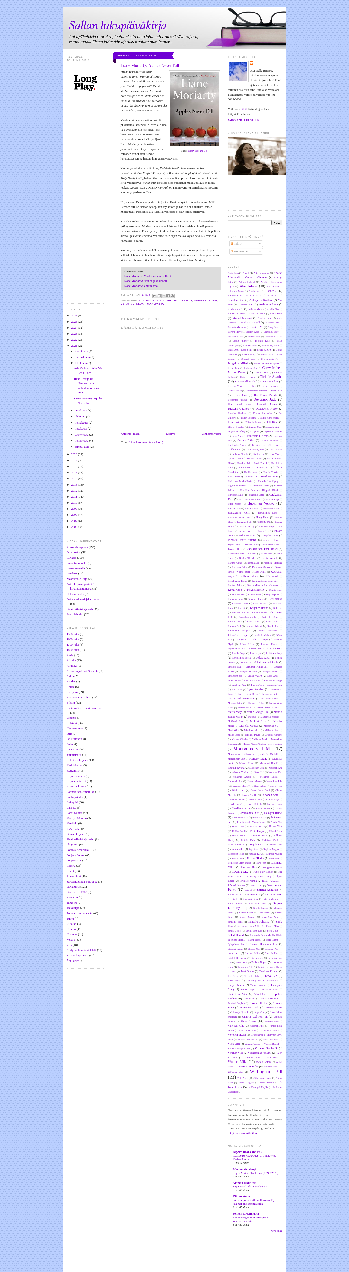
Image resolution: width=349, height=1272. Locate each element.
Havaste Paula (235, 476)
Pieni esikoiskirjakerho (80, 609)
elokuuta (80, 416)
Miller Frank (234, 735)
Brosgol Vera (248, 359)
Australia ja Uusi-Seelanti (82, 671)
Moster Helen (246, 763)
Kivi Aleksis (275, 598)
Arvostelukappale (77, 547)
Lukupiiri (72, 802)
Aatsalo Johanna (261, 273)
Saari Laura (256, 885)
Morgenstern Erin (236, 758)
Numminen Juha (274, 781)
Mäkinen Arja (275, 767)
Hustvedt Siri (234, 508)
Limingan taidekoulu (266, 662)
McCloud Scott (236, 721)
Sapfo (235, 899)
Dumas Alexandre (262, 413)
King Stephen (272, 594)
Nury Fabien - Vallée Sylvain (268, 786)
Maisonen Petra (256, 703)
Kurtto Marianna (268, 630)
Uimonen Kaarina (274, 1007)
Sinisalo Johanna (258, 921)
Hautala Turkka (270, 472)
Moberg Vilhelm (240, 739)
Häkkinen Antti (271, 508)
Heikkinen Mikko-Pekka (240, 481)
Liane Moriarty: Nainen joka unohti (145, 281)
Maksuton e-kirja (77, 579)
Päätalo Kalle (248, 840)
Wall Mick (272, 1057)
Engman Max (254, 427)
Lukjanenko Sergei (273, 680)
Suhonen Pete (272, 949)
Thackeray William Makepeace (262, 980)
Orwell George (235, 804)
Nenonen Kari (275, 772)
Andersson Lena (268, 304)
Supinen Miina (252, 953)
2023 (74, 333)
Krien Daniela (254, 621)
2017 (74, 460)
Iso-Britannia (75, 738)
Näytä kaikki (276, 1231)
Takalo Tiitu (241, 962)
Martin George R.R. (258, 712)
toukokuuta (82, 434)
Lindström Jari (235, 676)
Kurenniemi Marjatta (239, 630)
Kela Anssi (272, 576)
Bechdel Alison (235, 336)
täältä (244, 109)
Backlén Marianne (237, 327)
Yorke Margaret (246, 1082)
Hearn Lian (251, 476)
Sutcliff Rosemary (237, 958)
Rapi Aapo (254, 849)
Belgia (70, 686)
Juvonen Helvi (235, 549)
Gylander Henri (235, 458)
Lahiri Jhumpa (260, 639)
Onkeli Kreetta (255, 799)
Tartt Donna (247, 971)
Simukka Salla (235, 921)
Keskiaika (73, 770)
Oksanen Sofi (270, 794)
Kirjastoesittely (76, 776)
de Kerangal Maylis (258, 1087)
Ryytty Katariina (270, 881)
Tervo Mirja (234, 980)
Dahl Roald (276, 390)
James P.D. (263, 531)
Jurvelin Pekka (251, 544)
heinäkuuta (82, 422)
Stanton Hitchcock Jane (264, 944)
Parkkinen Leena (240, 817)
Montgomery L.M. (252, 748)
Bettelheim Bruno (273, 336)
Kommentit (239, 251)
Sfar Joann (264, 912)
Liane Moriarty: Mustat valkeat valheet (147, 276)
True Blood (249, 998)
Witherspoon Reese (261, 1078)
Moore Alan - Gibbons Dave (242, 754)
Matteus (252, 716)
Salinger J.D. (253, 894)
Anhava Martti (255, 309)
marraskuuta (83, 357)
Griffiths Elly (234, 449)
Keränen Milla (235, 585)
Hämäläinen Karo (267, 513)
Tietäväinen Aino (269, 989)
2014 (74, 478)
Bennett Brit (254, 336)
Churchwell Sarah (245, 381)
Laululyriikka (75, 797)
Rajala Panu (257, 844)
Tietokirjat (73, 908)
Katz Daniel (260, 572)
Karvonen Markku (261, 567)
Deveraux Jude (264, 399)
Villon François (270, 1039)
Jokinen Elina (270, 540)
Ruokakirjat (74, 876)
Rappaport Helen (236, 853)
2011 (74, 496)
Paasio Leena (263, 808)
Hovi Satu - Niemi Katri (250, 499)
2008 (74, 514)
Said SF (248, 890)
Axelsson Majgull (250, 322)
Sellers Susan (246, 912)
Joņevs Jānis (234, 544)
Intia (69, 733)
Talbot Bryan (259, 962)
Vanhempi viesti (211, 433)
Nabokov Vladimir (241, 772)
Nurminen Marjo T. (240, 786)
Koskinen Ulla (235, 621)
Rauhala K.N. (255, 853)
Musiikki (72, 823)
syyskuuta (81, 410)
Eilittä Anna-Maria (269, 418)
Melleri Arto (258, 721)
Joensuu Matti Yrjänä (242, 539)
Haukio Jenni (251, 472)
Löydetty (72, 573)
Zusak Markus (267, 1082)
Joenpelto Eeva (269, 535)
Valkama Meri (272, 1021)
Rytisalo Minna (248, 880)
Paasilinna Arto (241, 808)
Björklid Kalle (263, 340)
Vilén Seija (234, 1043)
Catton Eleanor (247, 377)
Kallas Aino (266, 553)
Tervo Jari (271, 976)
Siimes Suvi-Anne (270, 917)
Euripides (254, 431)
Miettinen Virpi (252, 730)
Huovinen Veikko (260, 503)
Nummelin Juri (235, 781)
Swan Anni (257, 958)
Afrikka (71, 660)
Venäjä (71, 939)
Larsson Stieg (274, 648)
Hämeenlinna (75, 728)
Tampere (72, 902)
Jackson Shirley (246, 526)
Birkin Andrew (241, 340)
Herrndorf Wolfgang (268, 481)
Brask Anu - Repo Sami (240, 350)
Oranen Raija (272, 799)
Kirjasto (71, 557)
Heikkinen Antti (269, 476)
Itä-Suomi (73, 749)
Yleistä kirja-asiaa (77, 955)
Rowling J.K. (240, 871)
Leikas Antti (263, 657)
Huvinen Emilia (252, 508)
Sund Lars (233, 953)
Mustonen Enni (257, 767)
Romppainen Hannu (272, 867)
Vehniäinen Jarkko (269, 1030)
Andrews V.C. (235, 309)
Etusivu (170, 433)
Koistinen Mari (260, 603)
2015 (74, 472)
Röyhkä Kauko (236, 885)
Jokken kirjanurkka (246, 1213)
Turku (70, 918)
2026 (74, 315)
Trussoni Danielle (269, 998)
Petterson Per (237, 826)
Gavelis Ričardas (269, 440)
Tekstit (236, 243)
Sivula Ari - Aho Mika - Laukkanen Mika (258, 926)
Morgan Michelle (270, 754)
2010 (74, 502)
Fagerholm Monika (273, 431)
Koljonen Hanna (259, 608)
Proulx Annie (238, 835)
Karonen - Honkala (273, 562)
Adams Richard (247, 282)
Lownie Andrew (252, 680)
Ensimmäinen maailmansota (84, 708)
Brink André (264, 349)
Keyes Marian (255, 589)
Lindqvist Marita (270, 671)
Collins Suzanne (270, 386)
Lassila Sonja (238, 653)
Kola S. (241, 608)
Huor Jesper (234, 503)
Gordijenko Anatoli (237, 445)
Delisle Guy (240, 395)
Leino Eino (245, 662)
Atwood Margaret (242, 318)
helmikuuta (82, 440)
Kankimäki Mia (247, 558)
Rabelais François (237, 844)
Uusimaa (72, 934)
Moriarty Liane (205, 300)
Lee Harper (256, 653)
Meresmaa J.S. (271, 725)
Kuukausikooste (76, 786)
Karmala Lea (252, 562)
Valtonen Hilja (236, 1025)
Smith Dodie (234, 931)
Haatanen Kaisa (254, 458)
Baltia (70, 676)
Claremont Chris (269, 381)
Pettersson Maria (256, 826)
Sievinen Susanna (247, 917)
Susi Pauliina (271, 953)
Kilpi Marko (238, 594)
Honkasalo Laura (256, 494)
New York (73, 828)
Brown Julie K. (269, 359)
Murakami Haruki (269, 763)
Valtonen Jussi (257, 1025)
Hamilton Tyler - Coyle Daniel (252, 463)
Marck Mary (235, 712)
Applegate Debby (236, 313)
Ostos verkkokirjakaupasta (83, 599)
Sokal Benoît (236, 935)
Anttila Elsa (273, 309)
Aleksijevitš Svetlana (260, 300)
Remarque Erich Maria (239, 862)
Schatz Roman (260, 908)
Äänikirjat (73, 960)
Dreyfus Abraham (237, 413)
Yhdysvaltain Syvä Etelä (82, 950)
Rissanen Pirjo (249, 867)
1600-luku (73, 639)
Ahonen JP (271, 291)
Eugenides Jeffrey (237, 431)
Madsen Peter (235, 703)
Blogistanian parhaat (79, 697)
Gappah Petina (245, 440)
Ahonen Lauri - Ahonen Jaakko (245, 295)
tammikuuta (82, 446)
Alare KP (273, 295)
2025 (74, 321)
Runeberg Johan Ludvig (259, 876)
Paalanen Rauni (274, 804)
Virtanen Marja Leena (239, 1048)
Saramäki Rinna (251, 899)
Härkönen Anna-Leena (239, 517)
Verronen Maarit (237, 1034)
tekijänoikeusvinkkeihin (242, 1133)
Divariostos (74, 552)
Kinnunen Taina (235, 599)
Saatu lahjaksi (75, 614)
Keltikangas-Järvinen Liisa (265, 581)
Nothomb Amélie (242, 777)
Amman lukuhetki (244, 1182)
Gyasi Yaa (274, 454)
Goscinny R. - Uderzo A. (265, 445)
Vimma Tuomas (252, 1044)
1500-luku (73, 634)
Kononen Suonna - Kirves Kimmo (249, 612)
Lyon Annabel (255, 689)
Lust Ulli (237, 689)
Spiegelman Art (236, 944)
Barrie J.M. (256, 327)
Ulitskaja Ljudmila (240, 1012)
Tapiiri (261, 967)
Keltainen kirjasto (77, 760)
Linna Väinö (255, 675)
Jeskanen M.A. (247, 535)
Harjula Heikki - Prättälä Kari (254, 467)
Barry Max (273, 327)
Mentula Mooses (248, 725)
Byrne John (233, 368)
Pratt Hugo (257, 831)
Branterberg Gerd (270, 345)
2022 (74, 339)
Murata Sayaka (236, 767)
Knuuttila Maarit (240, 603)
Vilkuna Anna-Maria (248, 1039)
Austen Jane (264, 318)
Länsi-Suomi (74, 813)
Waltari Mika (237, 1061)
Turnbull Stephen (236, 1003)
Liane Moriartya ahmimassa (141, 285)
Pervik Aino (276, 822)
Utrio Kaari (247, 1021)
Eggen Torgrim (248, 418)
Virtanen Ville (235, 1052)
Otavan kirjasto (76, 834)
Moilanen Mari (259, 739)
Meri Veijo (233, 730)
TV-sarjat (72, 897)
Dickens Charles (238, 408)
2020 (74, 454)
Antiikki (72, 665)
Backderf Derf (272, 322)
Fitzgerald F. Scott (257, 435)
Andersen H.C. (245, 304)
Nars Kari (259, 772)
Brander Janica (250, 345)
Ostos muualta (75, 594)
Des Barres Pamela (265, 395)
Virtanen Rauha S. (266, 1048)
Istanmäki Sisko (244, 522)
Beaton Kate (252, 331)
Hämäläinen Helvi (239, 512)
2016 (74, 466)
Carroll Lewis (262, 372)
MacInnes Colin (269, 698)
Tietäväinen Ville (237, 994)
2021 (74, 345)
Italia (70, 744)
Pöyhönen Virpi (270, 840)
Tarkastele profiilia (244, 120)
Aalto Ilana (233, 273)
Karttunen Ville (239, 567)
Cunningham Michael (256, 390)
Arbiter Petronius (257, 313)
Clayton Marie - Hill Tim (242, 386)
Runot (70, 871)
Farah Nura (237, 436)
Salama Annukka (267, 889)
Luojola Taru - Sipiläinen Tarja (266, 685)
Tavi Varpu (233, 976)
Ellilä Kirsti (271, 422)
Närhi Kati (238, 790)
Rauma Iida (237, 858)
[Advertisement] (182, 1260)
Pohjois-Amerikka (78, 849)
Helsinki (72, 723)
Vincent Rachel (271, 1044)
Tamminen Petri (245, 967)
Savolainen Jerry (257, 903)
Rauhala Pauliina (274, 853)
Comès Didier (235, 390)
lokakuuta (81, 363)
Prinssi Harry (275, 831)
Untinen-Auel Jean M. (255, 1016)
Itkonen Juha (264, 521)
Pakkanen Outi (250, 813)
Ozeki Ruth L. (255, 804)
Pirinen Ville (275, 826)
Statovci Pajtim (235, 949)
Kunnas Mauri (254, 626)
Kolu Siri (277, 608)
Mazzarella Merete (269, 716)
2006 (74, 526)
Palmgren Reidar (273, 813)
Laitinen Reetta (269, 644)
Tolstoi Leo (260, 994)
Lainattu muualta (77, 563)
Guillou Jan (258, 454)
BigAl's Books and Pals (247, 1152)
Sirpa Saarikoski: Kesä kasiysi (250, 1186)
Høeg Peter (262, 517)
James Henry (245, 531)
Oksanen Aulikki (249, 795)
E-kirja (71, 702)
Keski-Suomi (75, 765)
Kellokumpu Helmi (237, 581)
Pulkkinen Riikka (259, 835)
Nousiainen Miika (268, 777)
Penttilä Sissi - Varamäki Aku (251, 822)
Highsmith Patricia (237, 485)
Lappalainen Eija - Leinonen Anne (245, 648)
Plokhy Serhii (239, 831)
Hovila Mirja (272, 499)
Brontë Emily (249, 354)
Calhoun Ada (250, 368)
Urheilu (71, 929)
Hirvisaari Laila (235, 494)
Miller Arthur (271, 730)
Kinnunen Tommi (256, 599)
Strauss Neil (254, 949)
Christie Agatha (270, 376)
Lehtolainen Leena (241, 657)
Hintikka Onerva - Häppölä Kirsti (259, 490)
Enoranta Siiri (272, 427)
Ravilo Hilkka (255, 858)
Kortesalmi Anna (270, 617)
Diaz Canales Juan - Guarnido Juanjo (252, 404)
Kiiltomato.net (242, 1196)
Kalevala (252, 553)
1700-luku (73, 644)
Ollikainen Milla (236, 799)
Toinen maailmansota (79, 913)
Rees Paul (274, 858)
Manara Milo (244, 707)
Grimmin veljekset (255, 449)
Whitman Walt (235, 1072)
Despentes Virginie (237, 399)
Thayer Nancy (236, 985)
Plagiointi (72, 844)
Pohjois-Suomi (75, 855)
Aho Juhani (248, 286)
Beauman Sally (271, 331)
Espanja (71, 717)
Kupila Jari (272, 626)
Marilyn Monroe (77, 818)
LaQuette (241, 639)
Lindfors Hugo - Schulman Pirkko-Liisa (248, 666)
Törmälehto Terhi (249, 1007)
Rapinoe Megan (271, 849)
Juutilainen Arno (271, 544)
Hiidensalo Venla (260, 485)
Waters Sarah (263, 1061)
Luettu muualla (76, 568)
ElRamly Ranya (253, 422)
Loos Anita (272, 676)
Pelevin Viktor (259, 817)
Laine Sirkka (247, 644)
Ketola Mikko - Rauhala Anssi (263, 585)
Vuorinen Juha (252, 1057)
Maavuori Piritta (270, 694)
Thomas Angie (257, 985)
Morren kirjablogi (244, 1169)
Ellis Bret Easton (236, 427)
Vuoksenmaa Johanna (259, 1052)
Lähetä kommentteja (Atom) (146, 442)
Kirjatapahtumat (76, 781)
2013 (74, 484)
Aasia (70, 655)
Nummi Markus (254, 781)
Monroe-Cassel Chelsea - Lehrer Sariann (262, 744)
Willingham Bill (266, 1071)
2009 (74, 508)
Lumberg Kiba (239, 685)
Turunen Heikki (258, 1003)
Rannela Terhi (275, 844)
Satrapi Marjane (271, 899)
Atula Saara (276, 313)
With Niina (242, 1078)
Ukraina (71, 924)
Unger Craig (260, 1012)
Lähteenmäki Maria (248, 694)
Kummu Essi (234, 626)
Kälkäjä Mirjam (263, 635)
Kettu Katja (235, 589)
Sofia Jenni (272, 931)
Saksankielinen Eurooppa (82, 881)
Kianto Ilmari (276, 590)
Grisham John (275, 449)
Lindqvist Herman (248, 671)
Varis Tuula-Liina (247, 1030)
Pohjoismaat (74, 860)
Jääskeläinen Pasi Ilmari (262, 549)
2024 (74, 327)
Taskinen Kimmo (268, 971)
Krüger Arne (272, 621)
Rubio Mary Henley (263, 872)
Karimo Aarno (235, 562)
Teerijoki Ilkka (251, 976)
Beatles (71, 681)
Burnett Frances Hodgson (266, 363)
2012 (74, 490)
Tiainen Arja (247, 989)
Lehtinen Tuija (274, 653)
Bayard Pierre (235, 331)
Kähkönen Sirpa (238, 635)
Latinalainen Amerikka (80, 791)
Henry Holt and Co (197, 151)
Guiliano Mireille (240, 454)
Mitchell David (252, 735)
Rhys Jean (261, 862)
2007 (74, 520)
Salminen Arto (273, 894)
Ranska (71, 865)
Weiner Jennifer (248, 1066)
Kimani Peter (254, 594)
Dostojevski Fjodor (267, 408)
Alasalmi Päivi (236, 300)
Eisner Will (234, 422)
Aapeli (246, 273)
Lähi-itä (71, 807)
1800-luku (73, 650)
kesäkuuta (81, 428)
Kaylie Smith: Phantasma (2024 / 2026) (255, 1173)
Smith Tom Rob (254, 931)
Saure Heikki (235, 903)
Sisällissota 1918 (77, 892)
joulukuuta (82, 351)
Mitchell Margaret (273, 735)
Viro (69, 945)
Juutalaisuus (74, 755)
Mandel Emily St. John (267, 707)
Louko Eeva (234, 680)
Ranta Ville (237, 849)
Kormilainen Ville (248, 617)
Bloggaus (72, 692)
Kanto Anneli (269, 558)
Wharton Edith (271, 1066)
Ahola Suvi (254, 291)
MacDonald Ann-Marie (241, 698)
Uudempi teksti (130, 433)
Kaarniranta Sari (236, 553)
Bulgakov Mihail (238, 363)
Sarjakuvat (73, 886)
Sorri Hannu (272, 940)
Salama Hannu (235, 894)
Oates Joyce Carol (260, 790)
